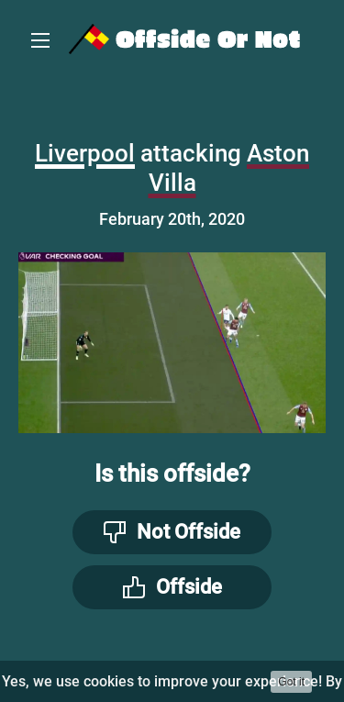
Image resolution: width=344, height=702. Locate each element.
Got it (291, 681)
